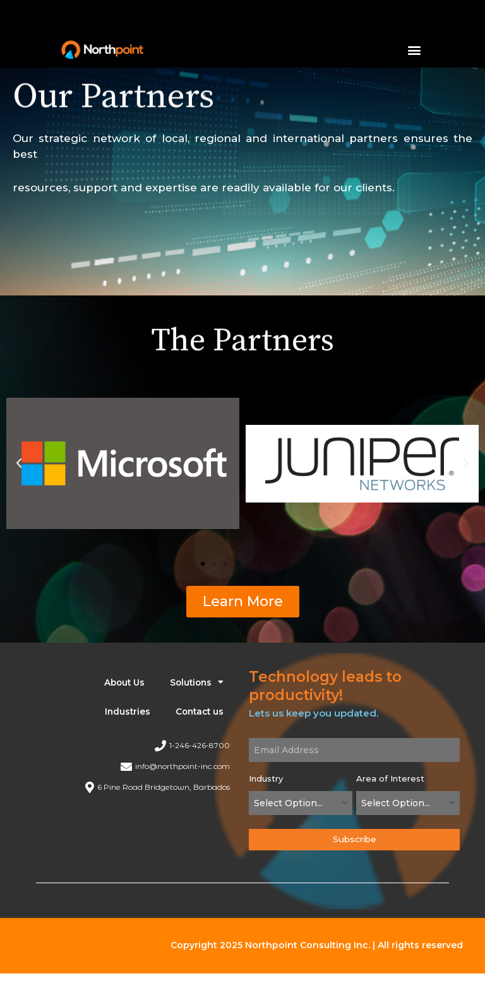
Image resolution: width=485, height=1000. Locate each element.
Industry (266, 778)
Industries (127, 711)
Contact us (200, 711)
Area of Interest (390, 778)
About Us (124, 682)
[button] (414, 49)
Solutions (197, 682)
